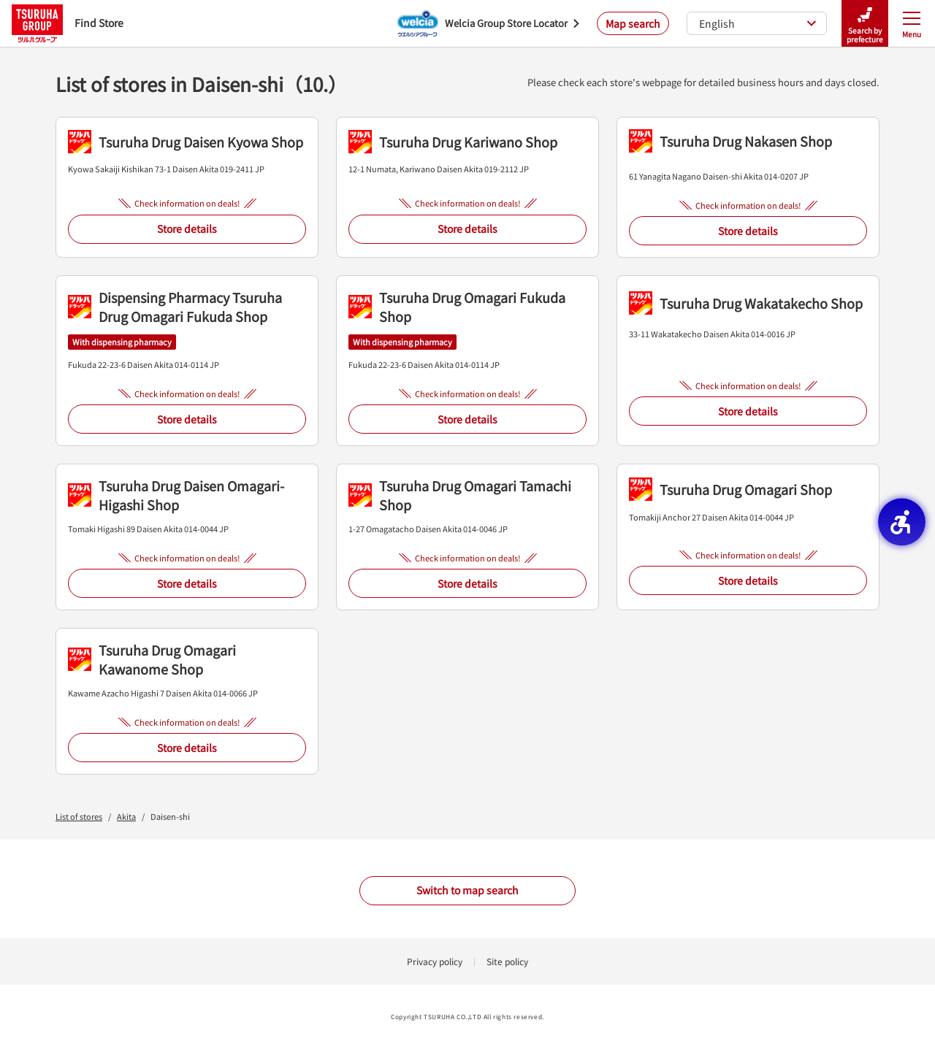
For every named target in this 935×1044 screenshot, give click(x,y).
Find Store (67, 23)
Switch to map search (467, 890)
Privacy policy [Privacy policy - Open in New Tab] (434, 961)
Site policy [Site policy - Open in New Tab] (507, 961)
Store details (187, 228)
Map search (633, 23)
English (758, 23)
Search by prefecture (865, 24)
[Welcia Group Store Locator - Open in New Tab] (488, 23)
